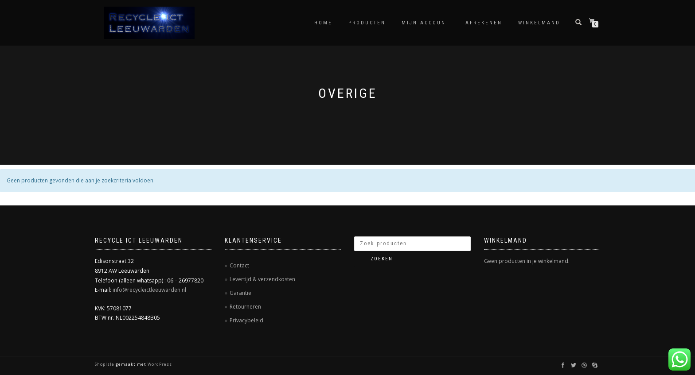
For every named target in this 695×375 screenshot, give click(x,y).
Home (323, 23)
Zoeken (382, 259)
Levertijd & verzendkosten (262, 279)
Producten (367, 23)
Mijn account (425, 23)
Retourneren (245, 306)
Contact (239, 265)
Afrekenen (483, 23)
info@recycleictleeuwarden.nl (149, 290)
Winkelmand (539, 23)
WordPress (159, 364)
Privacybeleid (246, 320)
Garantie (240, 293)
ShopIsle (105, 364)
